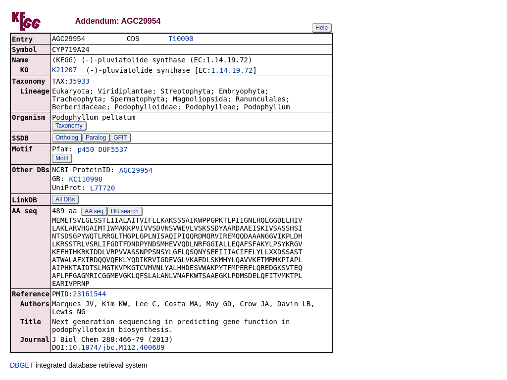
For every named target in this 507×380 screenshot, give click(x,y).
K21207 (64, 71)
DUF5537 (113, 150)
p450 (85, 150)
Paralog (96, 138)
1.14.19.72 (232, 71)
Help (321, 27)
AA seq (94, 212)
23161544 (89, 295)
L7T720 (102, 189)
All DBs (65, 200)
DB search (125, 212)
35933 (79, 82)
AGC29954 (135, 171)
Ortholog (66, 138)
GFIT (120, 138)
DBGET (22, 366)
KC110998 (85, 180)
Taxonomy (69, 126)
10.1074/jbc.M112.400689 (117, 348)
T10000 (180, 39)
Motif (61, 159)
